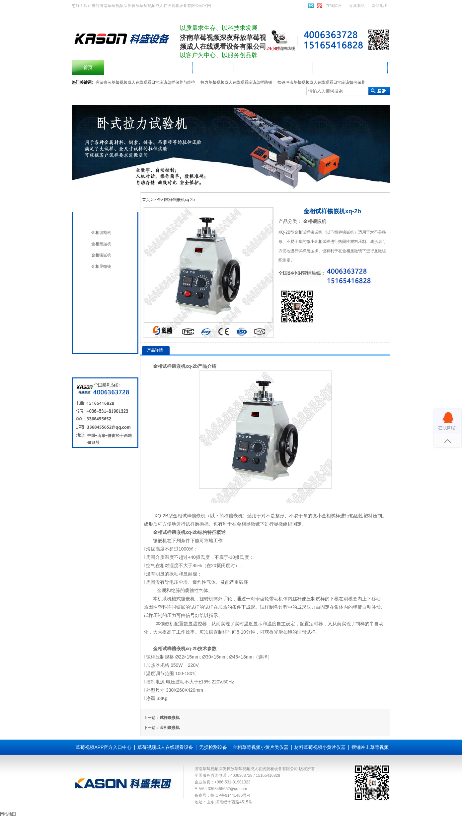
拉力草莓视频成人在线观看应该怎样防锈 (236, 82)
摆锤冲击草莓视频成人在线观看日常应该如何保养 (321, 82)
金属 (161, 590)
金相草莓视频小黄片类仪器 (260, 747)
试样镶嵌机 (170, 717)
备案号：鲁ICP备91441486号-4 (222, 795)
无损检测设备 (103, 295)
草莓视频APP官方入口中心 (103, 747)
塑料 (368, 515)
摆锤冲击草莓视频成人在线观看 (148, 67)
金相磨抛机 (101, 244)
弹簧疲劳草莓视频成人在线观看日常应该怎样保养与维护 (145, 82)
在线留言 (334, 5)
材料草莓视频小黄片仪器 (350, 67)
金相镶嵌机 (101, 255)
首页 (88, 67)
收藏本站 (357, 5)
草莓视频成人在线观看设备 (274, 67)
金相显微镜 (101, 266)
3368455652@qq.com (227, 788)
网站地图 (380, 5)
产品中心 (213, 67)
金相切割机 (101, 232)
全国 (94, 341)
